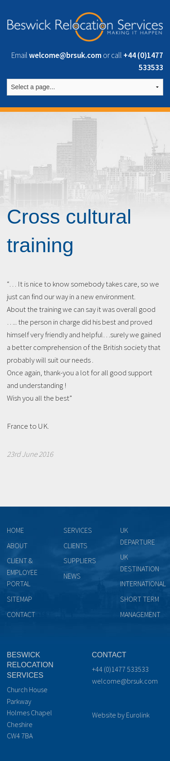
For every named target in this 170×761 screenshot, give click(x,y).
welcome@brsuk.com (125, 680)
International (143, 583)
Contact (21, 614)
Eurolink (138, 714)
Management (140, 614)
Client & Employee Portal (22, 572)
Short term (139, 598)
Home (15, 530)
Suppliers (79, 560)
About (17, 545)
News (72, 575)
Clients (75, 545)
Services (77, 530)
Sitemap (19, 598)
